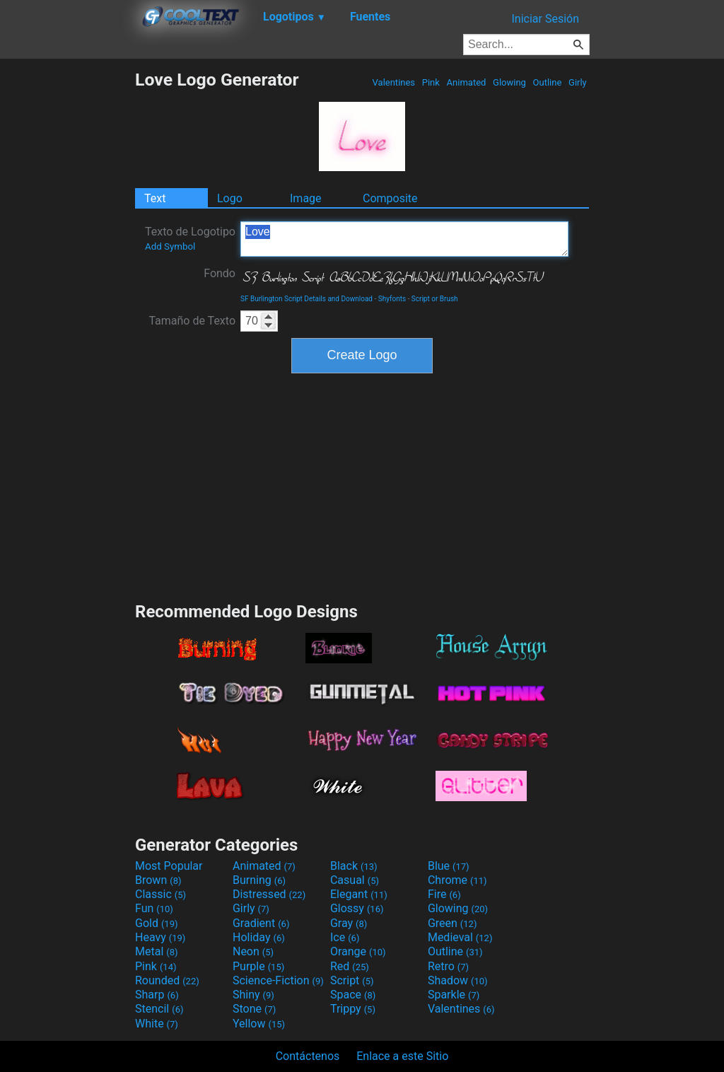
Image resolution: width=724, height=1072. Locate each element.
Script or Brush (434, 299)
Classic (160, 894)
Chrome (457, 880)
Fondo (219, 273)
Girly (577, 82)
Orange (358, 951)
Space (352, 994)
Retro (448, 966)
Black (354, 866)
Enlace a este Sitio (402, 1056)
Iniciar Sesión (545, 18)
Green (452, 923)
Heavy (160, 937)
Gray (348, 923)
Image (306, 198)
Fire (444, 894)
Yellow (259, 1023)
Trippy (352, 1008)
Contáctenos (308, 1056)
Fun (154, 908)
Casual (354, 880)
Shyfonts (392, 299)
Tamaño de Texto (191, 320)
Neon (253, 951)
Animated (466, 82)
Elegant (358, 894)
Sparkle (453, 994)
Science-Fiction (278, 980)
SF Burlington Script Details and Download (306, 299)
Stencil (159, 1008)
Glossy (357, 908)
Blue (448, 866)
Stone (254, 1008)
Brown (158, 880)
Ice (344, 937)
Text (154, 198)
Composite (390, 198)
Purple (258, 966)
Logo (230, 198)
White (156, 1023)
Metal (156, 951)
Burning (259, 880)
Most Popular (169, 866)
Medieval (460, 937)
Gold (156, 923)
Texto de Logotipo (190, 238)
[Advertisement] (67, 281)
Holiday (259, 937)
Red (349, 966)
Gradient (261, 923)
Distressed (269, 894)
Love (404, 239)
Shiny (253, 994)
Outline (547, 82)
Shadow (458, 980)
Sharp (157, 994)
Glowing (509, 82)
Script (352, 980)
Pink (431, 82)
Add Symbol (170, 246)
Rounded (167, 980)
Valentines (393, 82)
